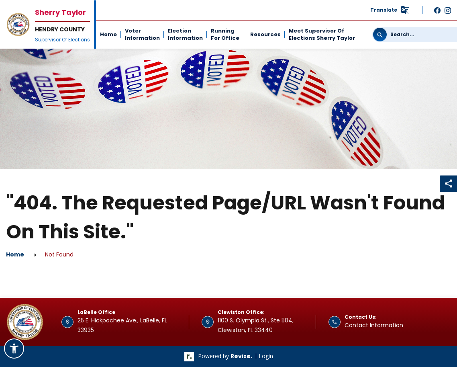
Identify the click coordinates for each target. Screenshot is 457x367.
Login (266, 356)
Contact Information (374, 325)
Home (108, 34)
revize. (241, 356)
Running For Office (225, 34)
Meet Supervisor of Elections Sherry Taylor (322, 34)
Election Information (185, 34)
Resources (265, 34)
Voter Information (142, 34)
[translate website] (390, 10)
